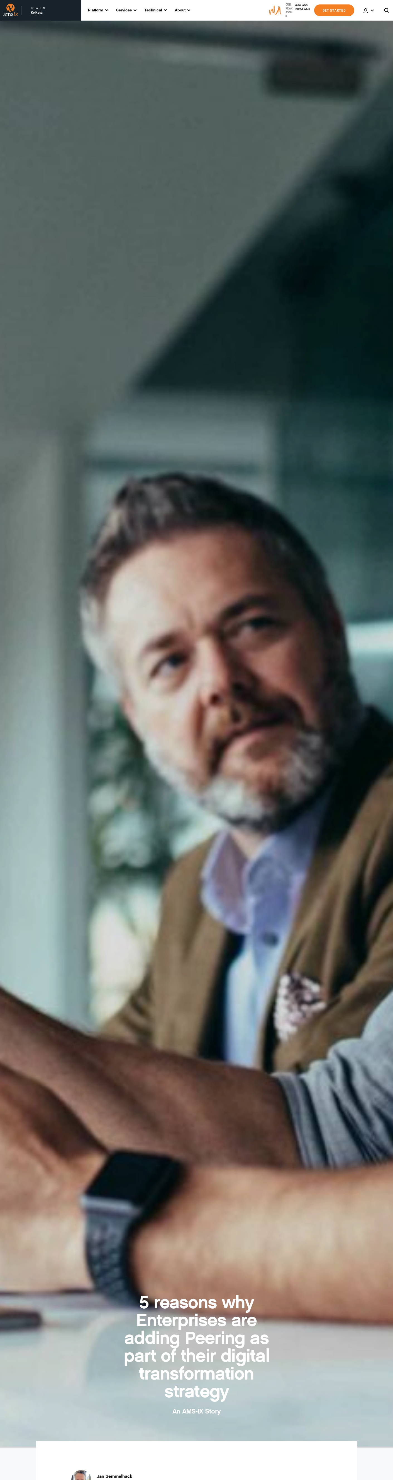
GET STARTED (334, 10)
